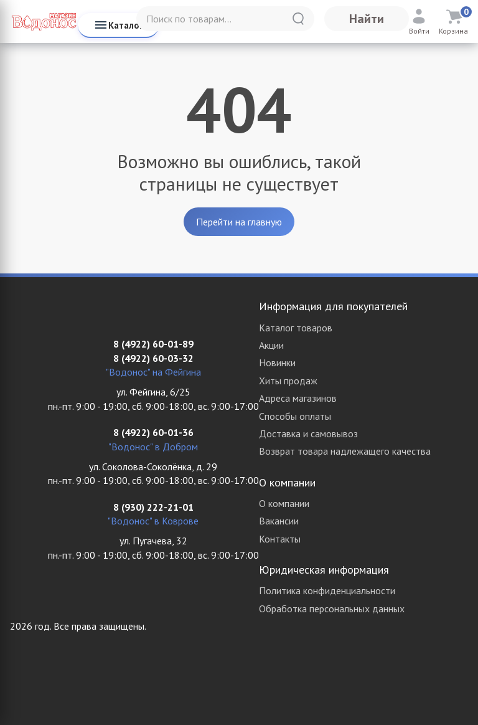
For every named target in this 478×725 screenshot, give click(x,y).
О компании (284, 503)
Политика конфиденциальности (327, 590)
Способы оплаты (295, 416)
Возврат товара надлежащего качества (345, 451)
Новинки (277, 362)
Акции (271, 345)
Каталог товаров (295, 327)
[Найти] (298, 18)
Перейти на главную (239, 222)
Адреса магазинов (298, 398)
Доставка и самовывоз (308, 433)
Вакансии (279, 520)
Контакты (280, 539)
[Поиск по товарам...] (225, 18)
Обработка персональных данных (332, 608)
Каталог (118, 24)
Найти (366, 19)
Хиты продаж (288, 380)
